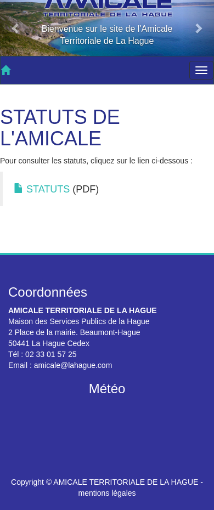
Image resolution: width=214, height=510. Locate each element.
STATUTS (42, 189)
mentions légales (107, 493)
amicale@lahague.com (73, 365)
